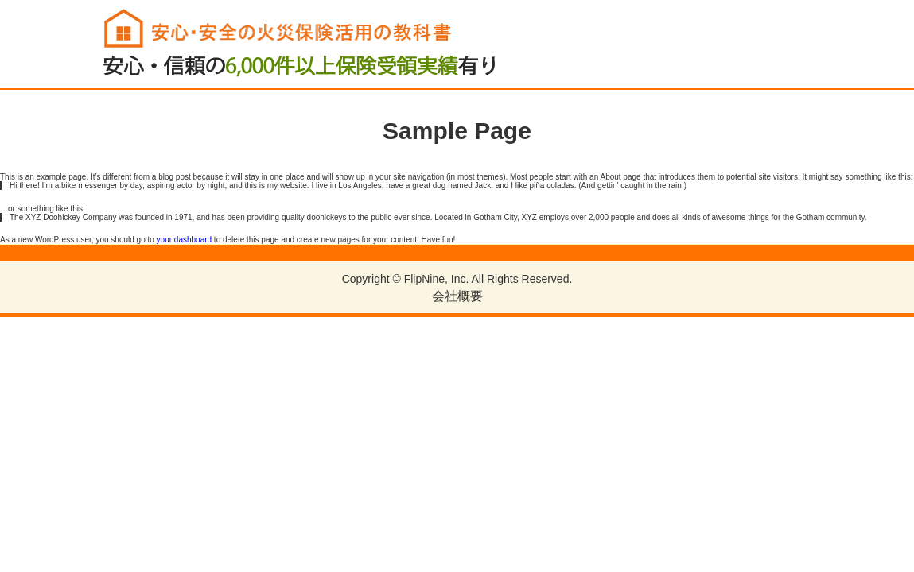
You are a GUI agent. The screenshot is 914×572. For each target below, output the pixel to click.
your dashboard (184, 239)
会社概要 (457, 296)
